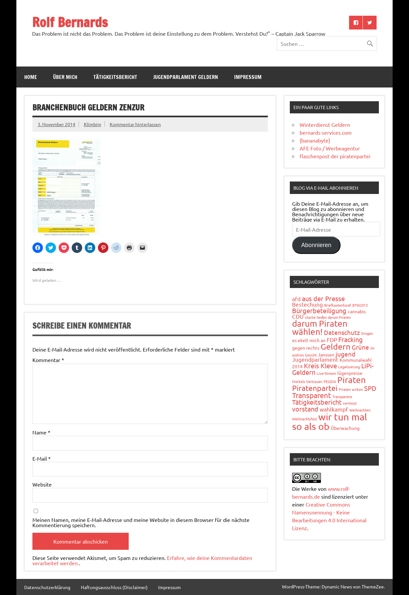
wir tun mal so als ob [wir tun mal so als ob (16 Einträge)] (329, 421)
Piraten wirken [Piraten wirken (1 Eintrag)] (351, 389)
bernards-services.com (326, 132)
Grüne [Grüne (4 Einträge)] (360, 347)
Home (30, 77)
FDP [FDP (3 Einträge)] (332, 339)
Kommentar (48, 359)
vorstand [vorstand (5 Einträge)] (305, 409)
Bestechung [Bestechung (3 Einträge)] (307, 304)
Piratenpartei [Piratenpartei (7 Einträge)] (315, 388)
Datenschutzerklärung (47, 587)
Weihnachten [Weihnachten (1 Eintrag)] (359, 410)
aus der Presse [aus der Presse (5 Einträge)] (323, 298)
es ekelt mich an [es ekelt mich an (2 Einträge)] (308, 340)
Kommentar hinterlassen (135, 124)
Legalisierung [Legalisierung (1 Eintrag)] (349, 366)
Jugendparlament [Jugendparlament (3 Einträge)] (315, 359)
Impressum (248, 77)
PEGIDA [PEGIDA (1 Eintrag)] (330, 381)
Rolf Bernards (70, 22)
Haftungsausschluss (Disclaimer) (114, 587)
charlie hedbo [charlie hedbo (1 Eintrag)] (315, 317)
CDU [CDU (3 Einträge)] (298, 316)
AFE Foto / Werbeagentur (330, 148)
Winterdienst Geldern (325, 124)
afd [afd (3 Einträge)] (296, 298)
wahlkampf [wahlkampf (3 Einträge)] (334, 409)
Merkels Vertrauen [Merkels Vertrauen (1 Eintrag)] (307, 381)
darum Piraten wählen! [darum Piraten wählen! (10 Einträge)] (319, 327)
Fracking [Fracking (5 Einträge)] (350, 339)
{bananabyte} (315, 140)
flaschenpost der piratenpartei (335, 156)
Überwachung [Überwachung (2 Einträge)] (345, 428)
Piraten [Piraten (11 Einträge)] (351, 380)
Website (42, 484)
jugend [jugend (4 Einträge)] (345, 354)
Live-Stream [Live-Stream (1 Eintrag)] (326, 373)
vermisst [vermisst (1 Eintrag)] (350, 403)
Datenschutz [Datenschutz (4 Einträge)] (342, 332)
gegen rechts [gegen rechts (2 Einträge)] (305, 348)
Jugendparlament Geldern (185, 77)
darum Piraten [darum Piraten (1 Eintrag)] (339, 317)
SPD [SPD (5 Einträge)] (370, 388)
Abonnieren (316, 245)
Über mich (65, 77)
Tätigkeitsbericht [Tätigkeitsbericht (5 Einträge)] (317, 402)
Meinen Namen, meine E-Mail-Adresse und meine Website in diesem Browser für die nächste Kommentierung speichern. (141, 522)
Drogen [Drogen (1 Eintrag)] (367, 333)
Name (41, 432)
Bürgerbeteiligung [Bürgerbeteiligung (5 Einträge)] (319, 310)
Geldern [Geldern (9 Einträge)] (335, 346)
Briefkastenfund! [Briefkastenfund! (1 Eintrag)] (337, 305)
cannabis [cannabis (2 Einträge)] (357, 311)
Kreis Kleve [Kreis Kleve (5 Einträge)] (320, 365)
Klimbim (92, 124)
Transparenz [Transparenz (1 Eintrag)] (342, 396)
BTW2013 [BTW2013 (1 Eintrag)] (360, 305)
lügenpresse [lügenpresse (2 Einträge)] (350, 373)
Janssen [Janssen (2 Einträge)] (326, 354)
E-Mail (41, 458)
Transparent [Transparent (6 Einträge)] (311, 395)
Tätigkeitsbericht (115, 77)
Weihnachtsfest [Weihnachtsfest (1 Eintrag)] (304, 418)
